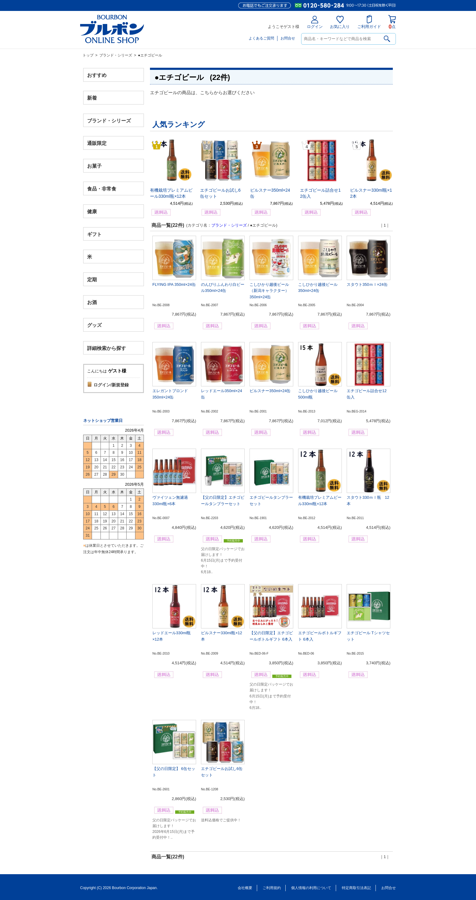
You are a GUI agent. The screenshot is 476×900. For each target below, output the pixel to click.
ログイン (315, 22)
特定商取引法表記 (356, 888)
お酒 (92, 302)
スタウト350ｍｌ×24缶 (367, 284)
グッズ (94, 324)
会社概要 (245, 888)
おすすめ (97, 75)
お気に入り (340, 22)
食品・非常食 (101, 188)
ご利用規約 (272, 888)
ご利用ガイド (369, 22)
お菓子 (94, 166)
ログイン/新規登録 (111, 384)
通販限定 (97, 143)
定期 (92, 279)
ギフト (94, 234)
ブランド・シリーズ (115, 55)
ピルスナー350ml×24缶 (270, 390)
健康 (92, 211)
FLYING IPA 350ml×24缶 (174, 284)
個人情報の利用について (311, 888)
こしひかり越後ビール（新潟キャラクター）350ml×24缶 (269, 290)
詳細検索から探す (106, 348)
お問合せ (287, 38)
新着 (92, 97)
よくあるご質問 (261, 38)
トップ (88, 55)
